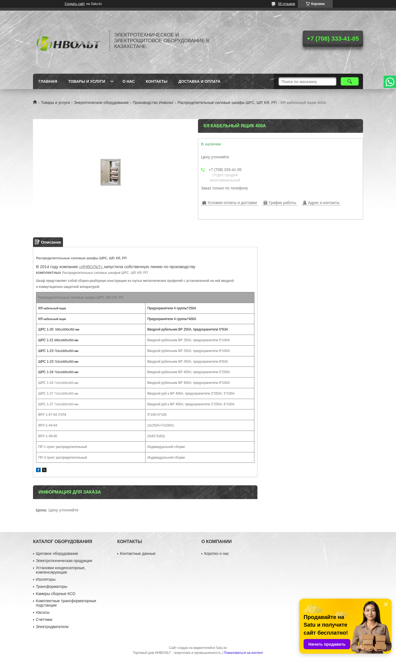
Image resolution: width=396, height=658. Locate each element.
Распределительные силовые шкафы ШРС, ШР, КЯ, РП (227, 102)
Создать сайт (75, 4)
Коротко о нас (216, 553)
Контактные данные (137, 553)
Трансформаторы (51, 586)
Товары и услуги (86, 81)
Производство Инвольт (153, 102)
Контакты (156, 81)
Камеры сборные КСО (55, 593)
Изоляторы (45, 579)
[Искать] (350, 81)
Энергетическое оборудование (101, 102)
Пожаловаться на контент (243, 653)
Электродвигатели (52, 626)
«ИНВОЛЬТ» (91, 266)
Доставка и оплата (199, 81)
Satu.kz (221, 648)
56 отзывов (286, 4)
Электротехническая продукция (64, 560)
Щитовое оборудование (57, 553)
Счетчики (44, 619)
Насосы (43, 612)
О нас (128, 81)
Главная (47, 81)
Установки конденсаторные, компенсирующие (61, 570)
